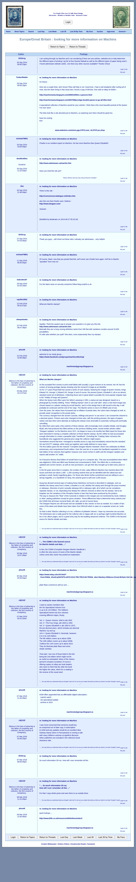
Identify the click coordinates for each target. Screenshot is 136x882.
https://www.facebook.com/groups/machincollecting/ (61, 357)
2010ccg (21, 58)
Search (31, 31)
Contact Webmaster (48, 844)
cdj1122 (22, 375)
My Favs (89, 31)
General (122, 31)
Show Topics (19, 31)
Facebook (91, 844)
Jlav (22, 186)
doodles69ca (22, 159)
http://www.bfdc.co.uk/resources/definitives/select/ (60, 818)
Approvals (111, 31)
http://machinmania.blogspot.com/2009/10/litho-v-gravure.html (65, 95)
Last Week (53, 31)
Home (8, 31)
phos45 (22, 350)
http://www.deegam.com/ (49, 204)
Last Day (41, 31)
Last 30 (63, 31)
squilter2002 (22, 299)
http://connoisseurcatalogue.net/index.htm (57, 196)
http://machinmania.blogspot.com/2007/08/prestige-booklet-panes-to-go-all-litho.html (75, 100)
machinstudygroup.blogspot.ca (80, 366)
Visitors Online (63, 844)
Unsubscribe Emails (78, 844)
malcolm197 (22, 280)
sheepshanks (22, 319)
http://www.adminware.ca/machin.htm (55, 163)
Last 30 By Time (76, 31)
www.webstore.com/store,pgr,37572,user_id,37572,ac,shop (80, 130)
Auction (100, 31)
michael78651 (22, 139)
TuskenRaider (22, 77)
